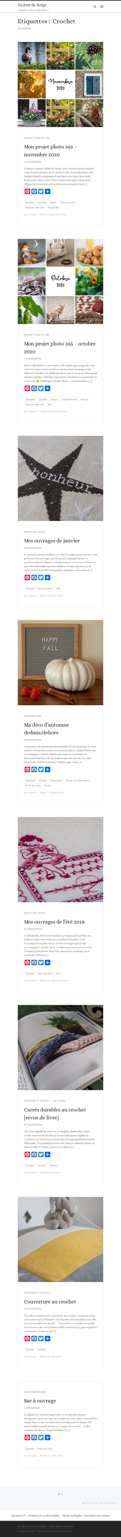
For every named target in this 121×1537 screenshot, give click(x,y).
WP (32, 1531)
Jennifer (32, 215)
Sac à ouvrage (40, 1401)
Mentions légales (72, 1515)
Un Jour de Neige (36, 1526)
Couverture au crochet (50, 1302)
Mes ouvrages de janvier (52, 541)
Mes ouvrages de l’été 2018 (54, 922)
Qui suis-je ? (18, 1515)
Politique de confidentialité (43, 1515)
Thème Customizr (63, 1531)
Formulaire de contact (97, 1515)
